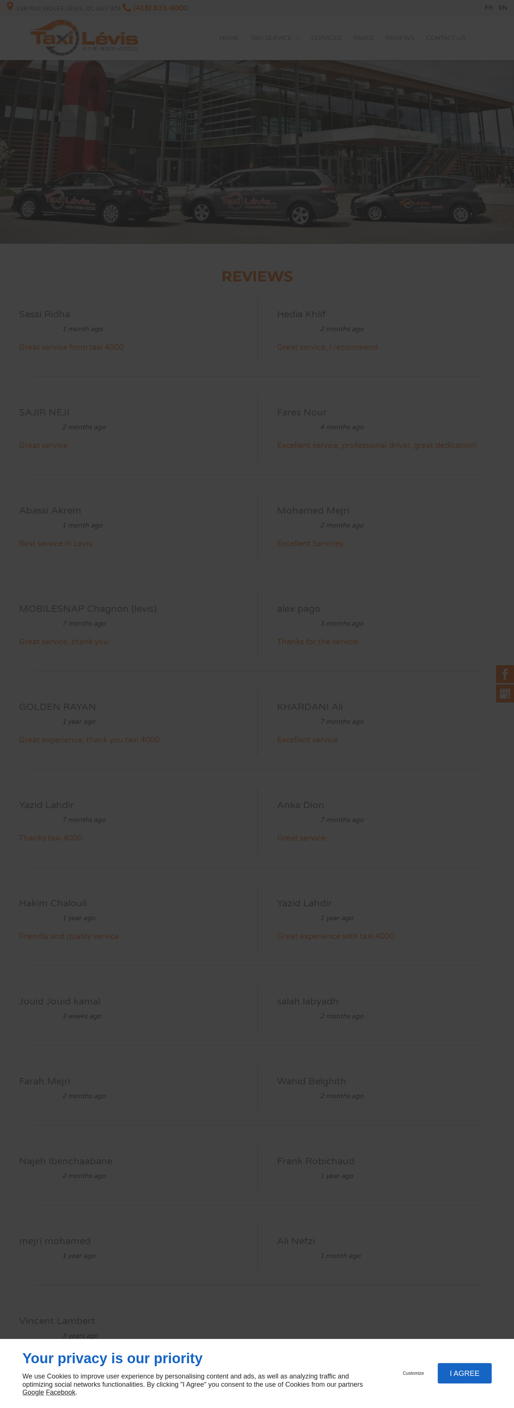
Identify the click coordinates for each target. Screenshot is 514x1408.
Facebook (60, 1392)
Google (33, 1392)
